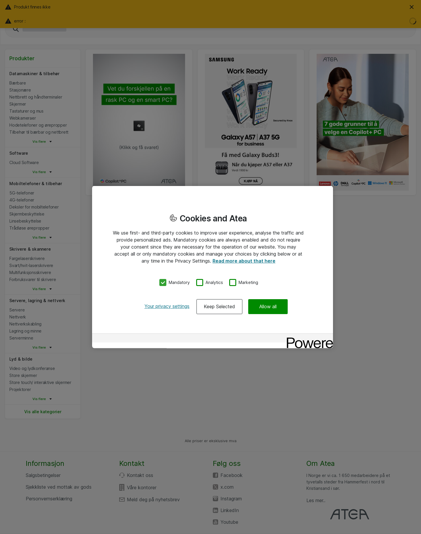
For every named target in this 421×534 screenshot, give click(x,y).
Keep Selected (219, 306)
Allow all (268, 306)
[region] (212, 267)
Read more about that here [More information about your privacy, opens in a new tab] (244, 261)
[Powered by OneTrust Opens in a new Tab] (308, 338)
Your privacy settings (166, 306)
